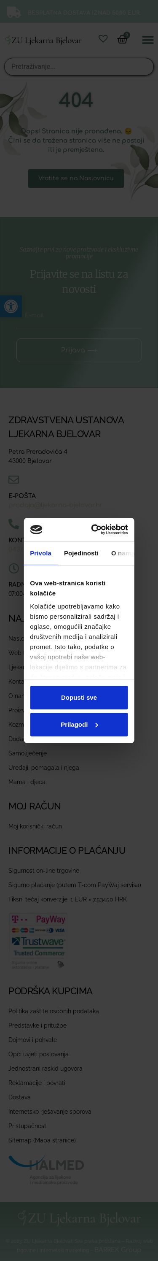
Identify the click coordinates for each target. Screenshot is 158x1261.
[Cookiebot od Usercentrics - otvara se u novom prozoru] (98, 529)
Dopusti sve (79, 697)
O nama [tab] (123, 553)
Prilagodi (79, 724)
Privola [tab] (40, 553)
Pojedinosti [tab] (81, 553)
